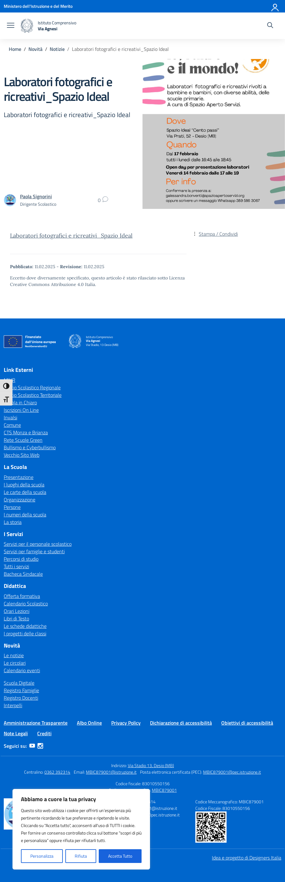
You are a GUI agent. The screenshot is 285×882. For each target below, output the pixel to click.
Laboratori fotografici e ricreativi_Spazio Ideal (71, 235)
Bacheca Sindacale (23, 574)
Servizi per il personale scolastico (38, 544)
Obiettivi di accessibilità (247, 723)
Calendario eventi (22, 670)
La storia (13, 522)
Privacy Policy (126, 723)
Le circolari (15, 663)
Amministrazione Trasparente (36, 723)
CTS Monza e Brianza (26, 432)
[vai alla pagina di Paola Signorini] (36, 196)
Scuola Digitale (19, 683)
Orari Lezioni (16, 611)
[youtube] (32, 746)
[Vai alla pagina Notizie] (57, 49)
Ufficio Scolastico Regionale (32, 387)
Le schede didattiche (25, 626)
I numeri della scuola (25, 514)
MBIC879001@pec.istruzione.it (232, 772)
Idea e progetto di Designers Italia (246, 857)
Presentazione (18, 477)
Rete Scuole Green (23, 440)
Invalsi (10, 417)
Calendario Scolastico (26, 603)
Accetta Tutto (120, 856)
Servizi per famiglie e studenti (34, 551)
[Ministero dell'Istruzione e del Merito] (38, 6)
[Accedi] (275, 6)
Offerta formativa (22, 596)
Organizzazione (19, 499)
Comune (12, 425)
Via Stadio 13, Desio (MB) (151, 765)
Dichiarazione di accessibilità (181, 723)
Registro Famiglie (21, 690)
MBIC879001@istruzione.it (111, 772)
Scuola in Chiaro (20, 402)
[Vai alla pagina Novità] (35, 49)
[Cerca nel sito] (270, 26)
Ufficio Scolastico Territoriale (33, 395)
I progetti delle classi (25, 633)
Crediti (44, 733)
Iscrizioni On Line (21, 410)
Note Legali (16, 733)
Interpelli (13, 705)
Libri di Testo (16, 618)
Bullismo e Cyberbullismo (30, 447)
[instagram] (40, 746)
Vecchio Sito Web (21, 455)
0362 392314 (57, 772)
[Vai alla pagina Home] (15, 49)
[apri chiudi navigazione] (10, 26)
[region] (81, 829)
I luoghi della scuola (24, 484)
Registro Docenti (21, 698)
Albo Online (89, 723)
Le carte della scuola (25, 492)
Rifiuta (81, 856)
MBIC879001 (164, 790)
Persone (12, 507)
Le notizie (14, 655)
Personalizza (41, 856)
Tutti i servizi (16, 566)
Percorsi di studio (21, 559)
